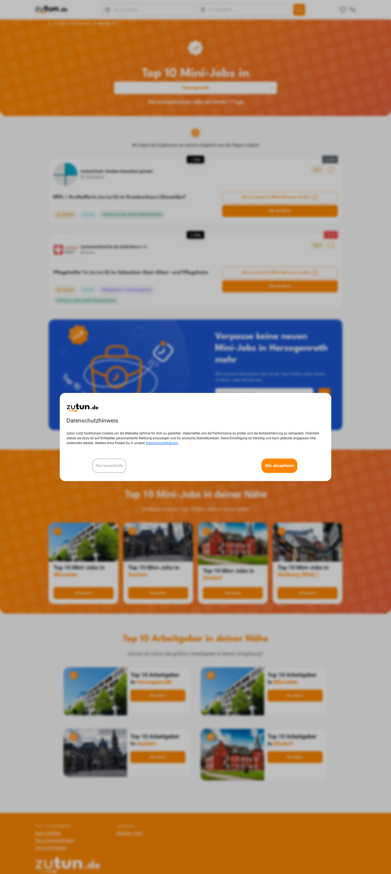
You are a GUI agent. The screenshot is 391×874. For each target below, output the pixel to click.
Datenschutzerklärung (162, 443)
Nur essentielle (109, 465)
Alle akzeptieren (279, 465)
